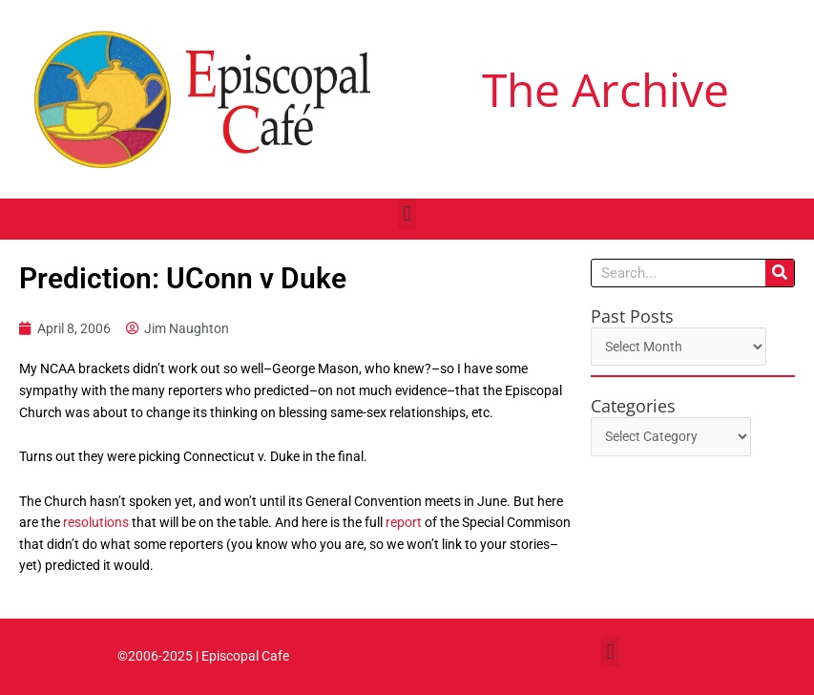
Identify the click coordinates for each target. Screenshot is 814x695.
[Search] (779, 273)
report (405, 522)
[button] (407, 214)
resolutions (96, 522)
